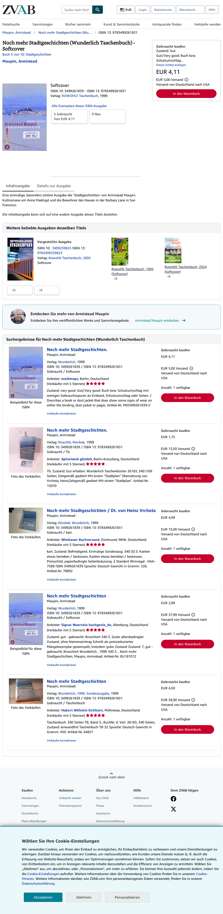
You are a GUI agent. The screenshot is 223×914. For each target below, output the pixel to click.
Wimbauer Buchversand (80, 539)
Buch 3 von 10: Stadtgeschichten (26, 54)
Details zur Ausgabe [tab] (54, 185)
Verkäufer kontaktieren (61, 413)
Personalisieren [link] (127, 897)
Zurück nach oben (111, 777)
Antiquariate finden (166, 24)
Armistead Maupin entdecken (161, 320)
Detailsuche (11, 24)
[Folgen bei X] (173, 809)
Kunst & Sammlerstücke (122, 24)
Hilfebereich (141, 798)
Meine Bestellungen (34, 821)
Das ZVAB (102, 798)
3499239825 (62, 248)
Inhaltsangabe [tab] (18, 185)
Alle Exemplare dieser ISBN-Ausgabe (79, 106)
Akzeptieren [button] (43, 897)
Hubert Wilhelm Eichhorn (82, 710)
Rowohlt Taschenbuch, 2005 (70, 258)
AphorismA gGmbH (76, 459)
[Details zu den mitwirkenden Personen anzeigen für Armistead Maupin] (19, 61)
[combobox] (76, 10)
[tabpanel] (75, 205)
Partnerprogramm (70, 805)
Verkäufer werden (207, 24)
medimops (69, 379)
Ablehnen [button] (83, 897)
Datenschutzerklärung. (38, 883)
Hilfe (212, 10)
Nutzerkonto (163, 10)
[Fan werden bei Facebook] (173, 799)
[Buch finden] (97, 10)
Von (70, 116)
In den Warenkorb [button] (186, 93)
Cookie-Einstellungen (43, 874)
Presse (100, 805)
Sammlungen (42, 24)
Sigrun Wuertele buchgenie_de (86, 625)
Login (143, 10)
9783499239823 (49, 253)
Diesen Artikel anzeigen (171, 65)
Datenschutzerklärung (110, 821)
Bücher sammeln (78, 24)
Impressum (103, 813)
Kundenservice (142, 805)
